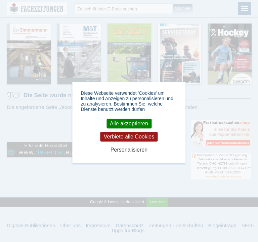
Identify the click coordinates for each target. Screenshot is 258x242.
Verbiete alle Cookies (129, 136)
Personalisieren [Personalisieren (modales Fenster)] (129, 150)
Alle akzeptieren (129, 123)
